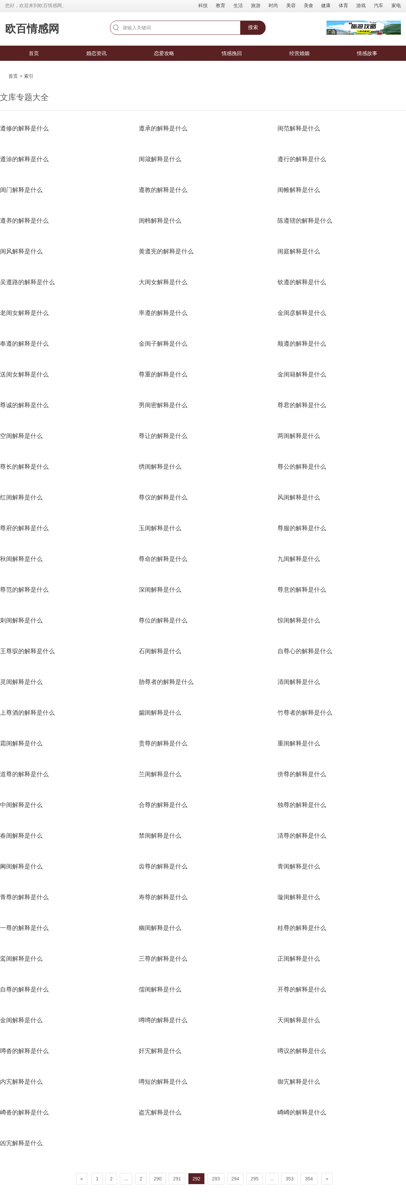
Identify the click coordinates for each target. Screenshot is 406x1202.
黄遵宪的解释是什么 (166, 251)
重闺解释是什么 (298, 743)
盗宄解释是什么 (160, 1112)
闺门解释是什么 (21, 190)
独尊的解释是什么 (301, 805)
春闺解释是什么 (21, 835)
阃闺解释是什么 (21, 866)
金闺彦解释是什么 (301, 313)
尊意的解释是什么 (301, 589)
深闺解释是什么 (160, 589)
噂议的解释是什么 (301, 1051)
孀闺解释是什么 (160, 712)
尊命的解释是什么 (163, 559)
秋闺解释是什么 (21, 559)
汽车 (378, 5)
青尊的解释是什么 (24, 897)
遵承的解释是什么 (163, 128)
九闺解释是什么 (298, 559)
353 (289, 1178)
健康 (326, 5)
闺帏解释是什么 (160, 220)
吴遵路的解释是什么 (27, 282)
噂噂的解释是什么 (163, 1020)
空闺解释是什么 (21, 436)
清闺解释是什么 (298, 682)
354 (309, 1178)
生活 (238, 5)
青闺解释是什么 (298, 866)
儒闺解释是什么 (160, 989)
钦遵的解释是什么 (301, 282)
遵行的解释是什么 (301, 159)
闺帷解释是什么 (298, 190)
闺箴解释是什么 (160, 159)
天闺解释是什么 (298, 1020)
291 (177, 1178)
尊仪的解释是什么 (163, 497)
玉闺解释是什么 (160, 528)
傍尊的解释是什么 (301, 774)
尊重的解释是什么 (163, 374)
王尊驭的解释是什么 (27, 651)
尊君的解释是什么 (301, 405)
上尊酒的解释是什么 (27, 712)
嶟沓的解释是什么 (24, 1112)
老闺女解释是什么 (24, 313)
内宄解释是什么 (21, 1081)
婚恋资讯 (96, 53)
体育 (343, 5)
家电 (396, 5)
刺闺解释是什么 (21, 620)
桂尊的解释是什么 (301, 928)
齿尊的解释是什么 (163, 866)
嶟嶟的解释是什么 (301, 1112)
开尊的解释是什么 (301, 989)
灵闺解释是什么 (21, 682)
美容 (291, 5)
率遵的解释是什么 (163, 313)
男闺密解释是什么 (163, 405)
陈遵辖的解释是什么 (304, 220)
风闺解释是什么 (298, 497)
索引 (28, 76)
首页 (34, 53)
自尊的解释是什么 (24, 989)
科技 (203, 5)
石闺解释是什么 (160, 651)
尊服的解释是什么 (301, 528)
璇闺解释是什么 (298, 897)
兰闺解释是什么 (160, 774)
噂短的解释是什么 (163, 1081)
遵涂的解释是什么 (24, 159)
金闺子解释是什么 (163, 343)
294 (235, 1178)
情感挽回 (232, 53)
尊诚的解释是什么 (24, 405)
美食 (308, 5)
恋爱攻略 (164, 53)
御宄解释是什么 (298, 1081)
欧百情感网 (32, 29)
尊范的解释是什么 (24, 589)
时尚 (273, 5)
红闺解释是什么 (21, 497)
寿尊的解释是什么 (163, 897)
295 (254, 1178)
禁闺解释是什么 (160, 835)
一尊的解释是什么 (24, 928)
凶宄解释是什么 (21, 1143)
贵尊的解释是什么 (163, 743)
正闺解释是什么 (298, 958)
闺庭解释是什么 (298, 251)
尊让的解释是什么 (163, 436)
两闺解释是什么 (298, 436)
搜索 (253, 27)
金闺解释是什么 (21, 1020)
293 (216, 1178)
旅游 (256, 5)
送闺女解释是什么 (24, 374)
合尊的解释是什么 (163, 805)
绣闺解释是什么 (160, 466)
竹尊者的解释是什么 (304, 712)
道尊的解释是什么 (24, 774)
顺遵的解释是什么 (301, 343)
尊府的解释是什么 (24, 528)
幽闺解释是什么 (160, 928)
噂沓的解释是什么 (24, 1051)
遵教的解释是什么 (163, 190)
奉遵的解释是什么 (24, 343)
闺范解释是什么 (298, 128)
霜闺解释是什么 (21, 743)
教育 (220, 5)
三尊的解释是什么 (163, 958)
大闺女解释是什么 (163, 282)
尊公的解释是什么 (301, 466)
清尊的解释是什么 (301, 835)
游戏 (361, 5)
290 (157, 1178)
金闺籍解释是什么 (301, 374)
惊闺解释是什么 (298, 620)
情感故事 (367, 53)
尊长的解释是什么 (24, 466)
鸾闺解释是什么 (21, 958)
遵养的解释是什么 (24, 220)
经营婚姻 (299, 53)
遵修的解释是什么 (24, 128)
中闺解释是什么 (21, 805)
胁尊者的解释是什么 (166, 682)
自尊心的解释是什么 (304, 651)
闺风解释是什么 (21, 251)
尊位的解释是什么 (163, 620)
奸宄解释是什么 (160, 1051)
